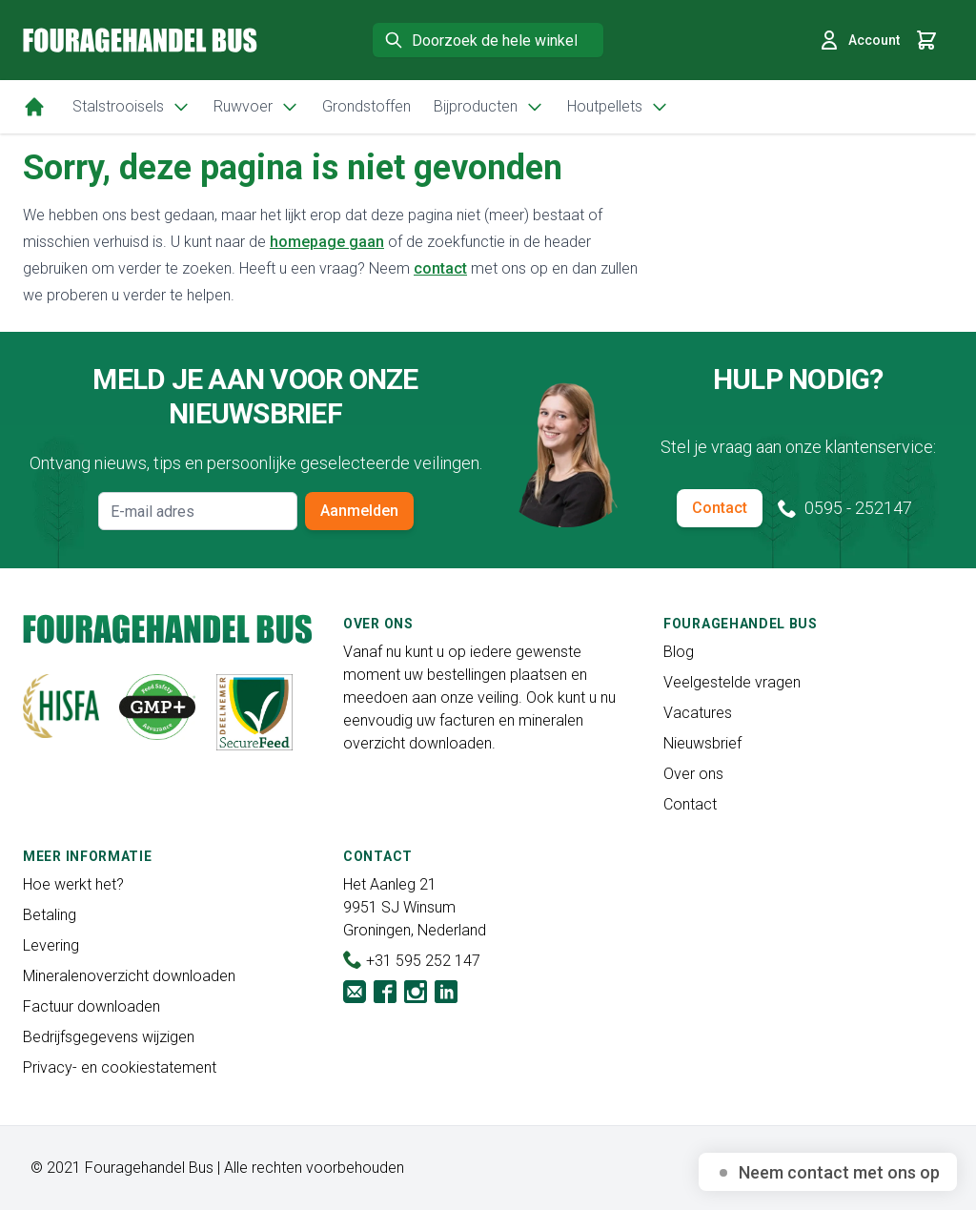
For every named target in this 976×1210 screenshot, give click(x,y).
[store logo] (140, 39)
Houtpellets (618, 106)
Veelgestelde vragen (732, 682)
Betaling (49, 915)
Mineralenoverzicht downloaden (129, 976)
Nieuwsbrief (702, 743)
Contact (719, 508)
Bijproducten (489, 106)
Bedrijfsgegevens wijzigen (108, 1037)
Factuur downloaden (91, 1006)
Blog (678, 652)
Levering (51, 945)
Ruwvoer (256, 106)
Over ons (693, 774)
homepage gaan (327, 242)
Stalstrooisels (131, 106)
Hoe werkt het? (73, 884)
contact (440, 268)
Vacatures (697, 713)
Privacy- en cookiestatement (119, 1067)
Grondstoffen (366, 106)
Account (859, 40)
